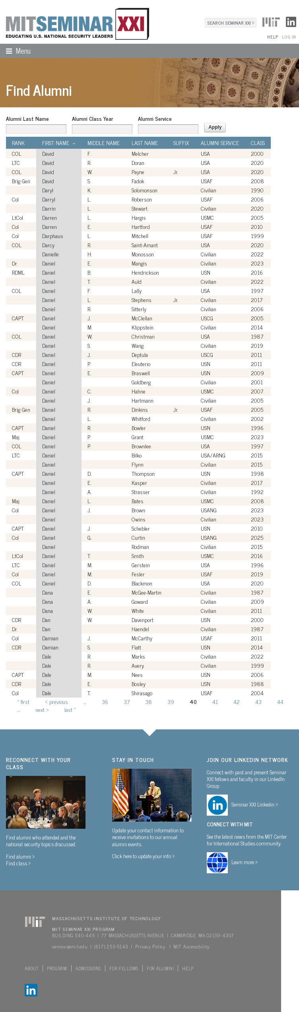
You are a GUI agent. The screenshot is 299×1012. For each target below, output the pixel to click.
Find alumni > (20, 856)
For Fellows (123, 968)
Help (272, 36)
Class (258, 143)
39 (170, 701)
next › (42, 709)
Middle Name (103, 143)
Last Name (145, 143)
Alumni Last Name (27, 118)
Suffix (181, 143)
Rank (18, 143)
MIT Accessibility (191, 946)
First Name (59, 143)
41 (215, 701)
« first (23, 701)
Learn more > (244, 861)
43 (258, 701)
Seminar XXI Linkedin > (254, 804)
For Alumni (160, 968)
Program (57, 968)
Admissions (88, 968)
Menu (15, 50)
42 (236, 701)
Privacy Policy (150, 946)
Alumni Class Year (92, 118)
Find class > (18, 863)
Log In (289, 36)
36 (105, 701)
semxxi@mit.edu (69, 946)
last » (70, 709)
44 (280, 701)
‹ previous (56, 701)
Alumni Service (155, 118)
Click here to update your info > (143, 855)
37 (127, 701)
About (32, 968)
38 (148, 701)
